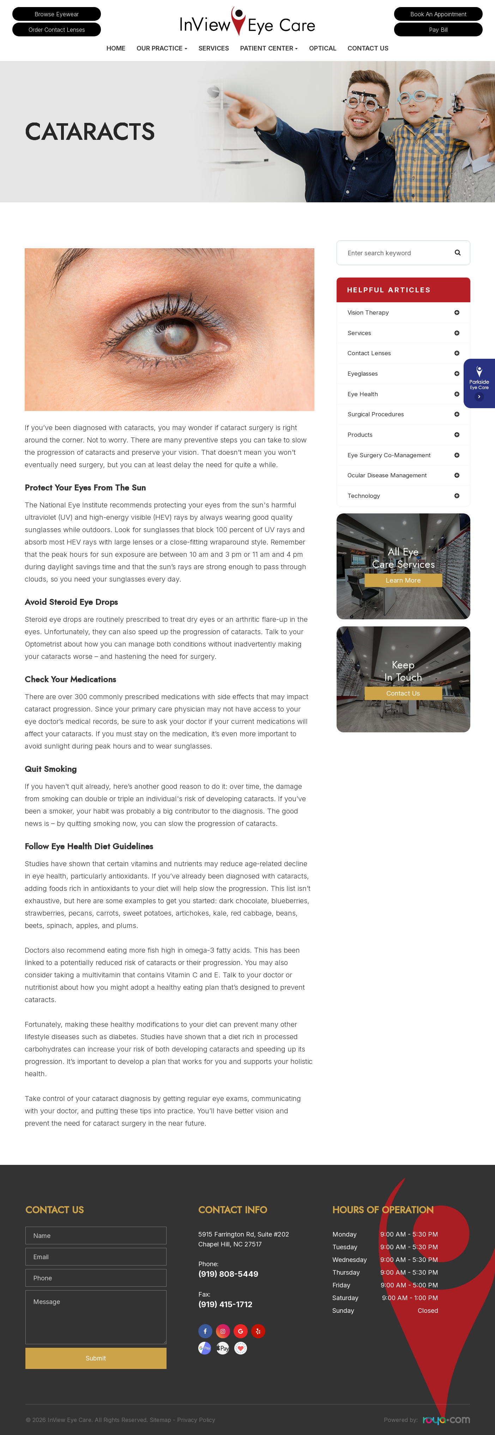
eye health (363, 396)
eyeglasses (364, 375)
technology (365, 500)
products (361, 437)
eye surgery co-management (391, 458)
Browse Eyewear (57, 14)
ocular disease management (389, 479)
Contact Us (368, 48)
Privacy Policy (196, 1419)
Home (116, 48)
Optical (323, 48)
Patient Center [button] (269, 48)
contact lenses (370, 354)
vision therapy (369, 312)
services (360, 333)
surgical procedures (377, 417)
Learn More (403, 584)
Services (214, 48)
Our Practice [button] (162, 48)
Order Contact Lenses (57, 29)
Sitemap (160, 1419)
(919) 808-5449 (228, 1274)
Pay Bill (438, 29)
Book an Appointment (438, 14)
